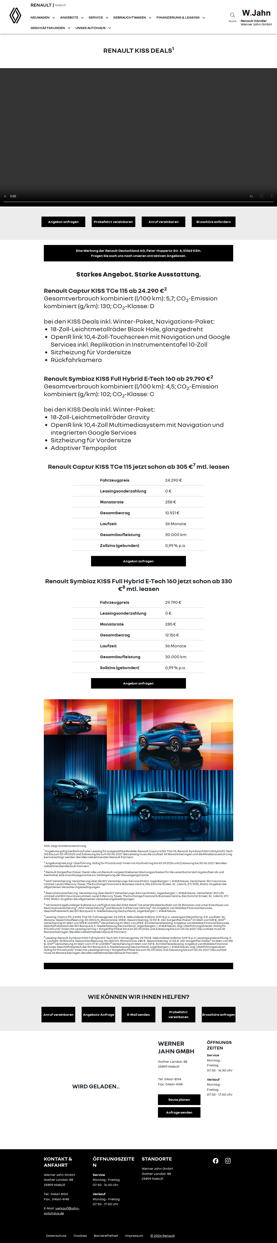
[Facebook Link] (215, 1160)
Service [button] (96, 17)
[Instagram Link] (227, 1160)
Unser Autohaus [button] (90, 28)
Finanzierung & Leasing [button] (178, 17)
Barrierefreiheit (106, 1235)
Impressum (134, 1235)
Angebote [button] (69, 17)
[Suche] (232, 17)
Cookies (80, 1235)
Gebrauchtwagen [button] (130, 17)
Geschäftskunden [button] (48, 28)
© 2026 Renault (162, 1235)
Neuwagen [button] (40, 17)
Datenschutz (56, 1235)
